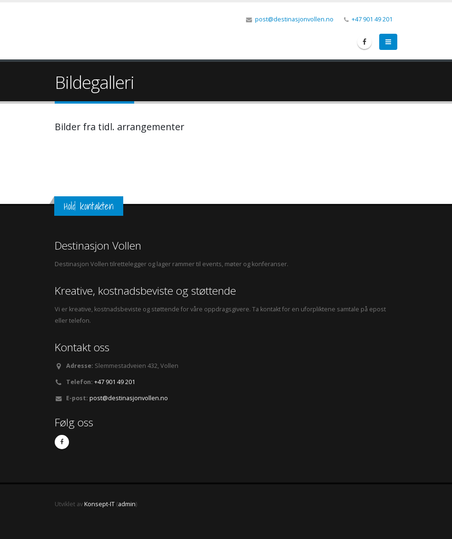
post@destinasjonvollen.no (294, 19)
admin (127, 504)
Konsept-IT (99, 504)
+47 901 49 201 (372, 19)
